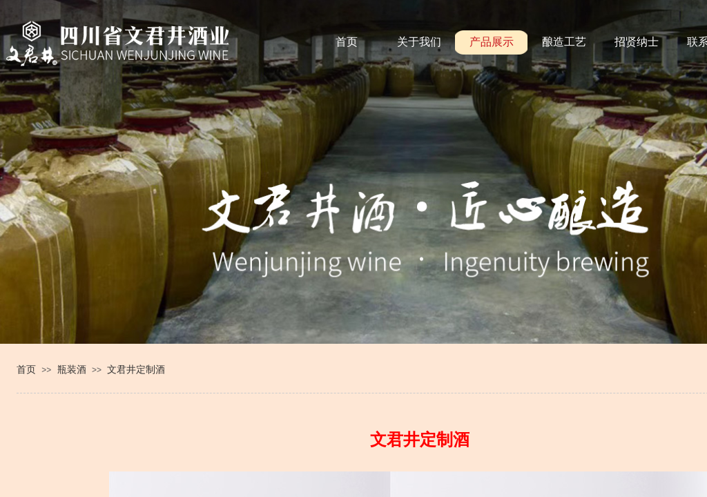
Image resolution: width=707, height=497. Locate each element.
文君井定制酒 (136, 369)
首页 (26, 369)
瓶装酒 (71, 369)
